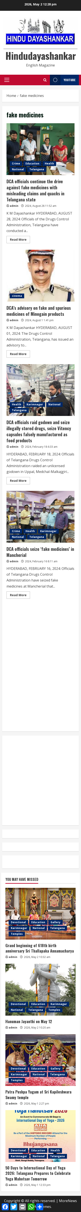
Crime (16, 163)
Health (49, 163)
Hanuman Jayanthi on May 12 (28, 1021)
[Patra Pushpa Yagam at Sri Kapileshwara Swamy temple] (40, 1060)
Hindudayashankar (40, 56)
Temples (17, 934)
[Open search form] (45, 80)
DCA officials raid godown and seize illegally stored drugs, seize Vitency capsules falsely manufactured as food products (40, 390)
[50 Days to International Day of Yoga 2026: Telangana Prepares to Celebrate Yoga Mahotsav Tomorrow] (40, 1136)
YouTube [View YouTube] (63, 80)
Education (32, 163)
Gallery (55, 922)
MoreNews (68, 1200)
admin (14, 206)
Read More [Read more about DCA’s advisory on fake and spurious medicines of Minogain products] (20, 355)
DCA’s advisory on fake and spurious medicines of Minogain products (40, 276)
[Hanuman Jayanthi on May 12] (40, 990)
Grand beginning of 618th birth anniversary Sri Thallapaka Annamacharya (39, 948)
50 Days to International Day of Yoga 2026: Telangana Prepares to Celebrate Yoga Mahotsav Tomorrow (38, 1173)
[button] (6, 79)
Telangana (36, 169)
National (18, 169)
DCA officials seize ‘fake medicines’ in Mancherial (40, 517)
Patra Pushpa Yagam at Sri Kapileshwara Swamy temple (38, 1094)
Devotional (18, 922)
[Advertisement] (40, 622)
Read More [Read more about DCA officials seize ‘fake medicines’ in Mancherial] (20, 596)
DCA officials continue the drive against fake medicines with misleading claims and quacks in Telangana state (40, 149)
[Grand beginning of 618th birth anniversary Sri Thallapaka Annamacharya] (40, 914)
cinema (17, 296)
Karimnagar (35, 404)
